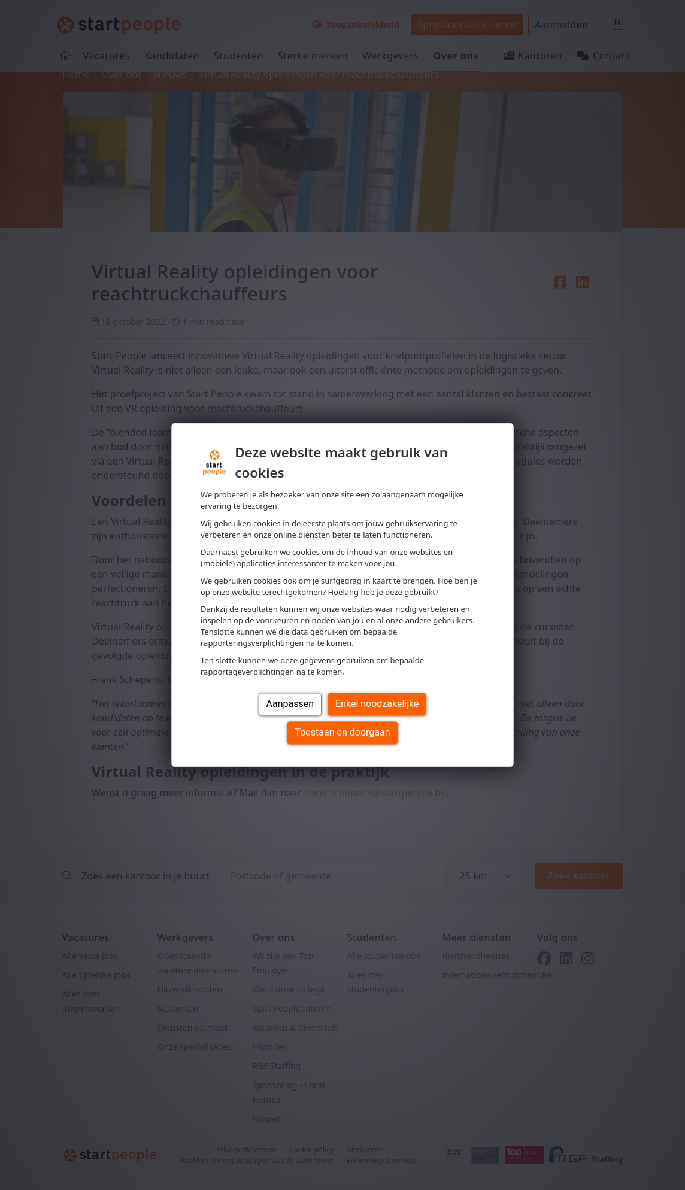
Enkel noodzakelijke (377, 704)
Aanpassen (290, 704)
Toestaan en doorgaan (342, 733)
